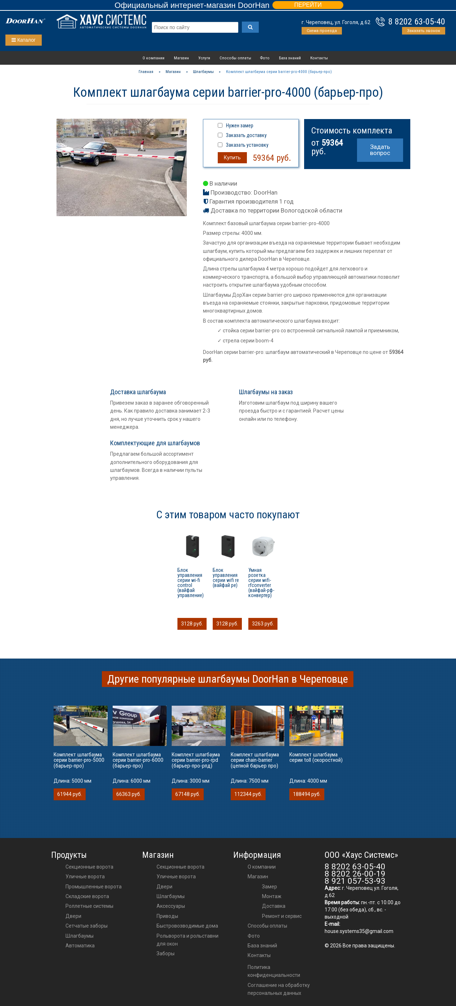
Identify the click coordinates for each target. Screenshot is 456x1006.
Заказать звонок (423, 30)
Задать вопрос (380, 149)
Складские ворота (87, 896)
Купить (232, 157)
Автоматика (80, 945)
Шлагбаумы (80, 936)
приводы (167, 916)
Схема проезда (322, 30)
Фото (265, 57)
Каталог (24, 40)
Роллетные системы (89, 906)
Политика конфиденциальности (274, 971)
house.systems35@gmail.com (359, 931)
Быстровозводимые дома (187, 926)
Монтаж (271, 896)
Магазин (181, 57)
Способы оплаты (235, 57)
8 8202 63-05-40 (416, 22)
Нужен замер (239, 125)
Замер (269, 886)
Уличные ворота (85, 876)
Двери (73, 916)
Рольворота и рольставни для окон (187, 940)
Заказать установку (247, 144)
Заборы (166, 953)
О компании (153, 57)
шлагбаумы (171, 896)
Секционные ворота (89, 867)
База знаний (290, 57)
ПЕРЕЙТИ (307, 5)
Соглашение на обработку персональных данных (279, 989)
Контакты (319, 57)
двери (164, 886)
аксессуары (171, 906)
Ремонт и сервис (282, 916)
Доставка (273, 906)
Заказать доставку (246, 135)
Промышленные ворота (94, 886)
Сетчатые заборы (87, 926)
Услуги (204, 57)
